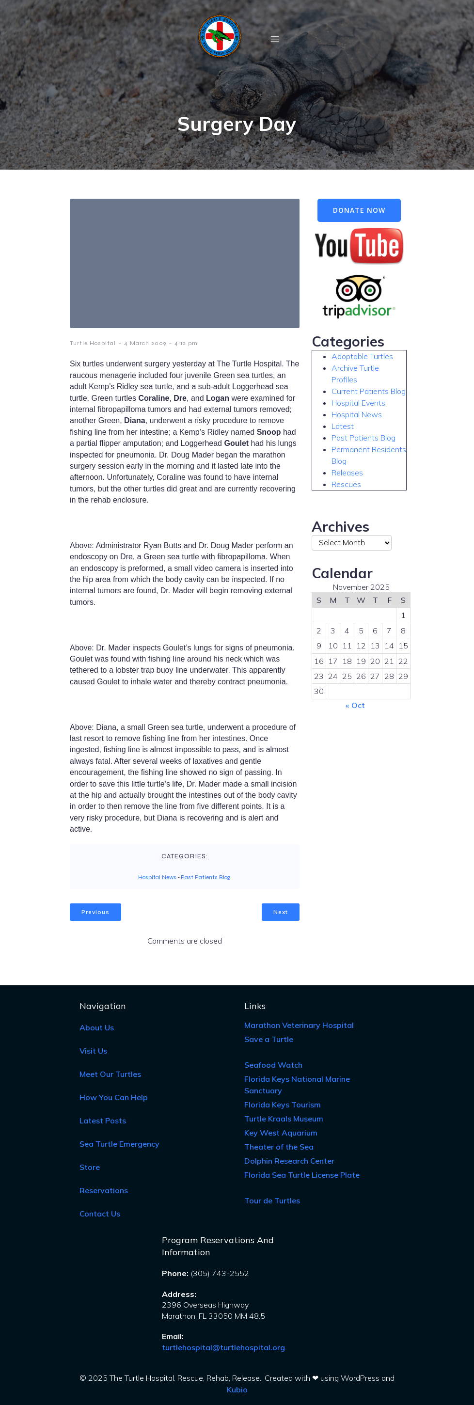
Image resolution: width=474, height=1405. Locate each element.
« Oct (355, 705)
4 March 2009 (145, 343)
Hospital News (157, 877)
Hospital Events (358, 403)
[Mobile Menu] (275, 39)
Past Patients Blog (205, 877)
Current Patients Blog (369, 391)
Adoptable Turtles (362, 356)
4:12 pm (186, 343)
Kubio (237, 1389)
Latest (343, 426)
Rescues (346, 484)
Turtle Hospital (93, 343)
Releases (347, 472)
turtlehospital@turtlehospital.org (223, 1347)
